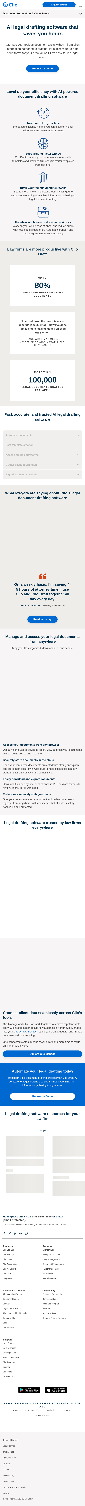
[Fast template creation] (42, 445)
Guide (9, 1170)
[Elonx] (9, 1233)
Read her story (42, 619)
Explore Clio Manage (42, 1054)
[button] (35, 1130)
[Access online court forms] (42, 455)
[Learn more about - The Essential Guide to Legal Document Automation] (25, 1168)
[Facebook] (4, 1233)
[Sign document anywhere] (42, 474)
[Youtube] (20, 1233)
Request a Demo (59, 5)
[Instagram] (26, 1233)
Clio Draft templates (25, 1031)
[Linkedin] (15, 1233)
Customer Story (60, 1177)
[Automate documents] (42, 435)
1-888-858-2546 (42, 1216)
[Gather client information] (42, 465)
